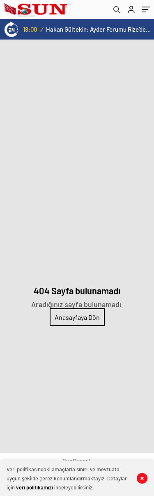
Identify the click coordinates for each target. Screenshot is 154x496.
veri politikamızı (34, 487)
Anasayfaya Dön (77, 317)
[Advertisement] (77, 121)
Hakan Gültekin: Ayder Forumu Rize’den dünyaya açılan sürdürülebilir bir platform (98, 29)
